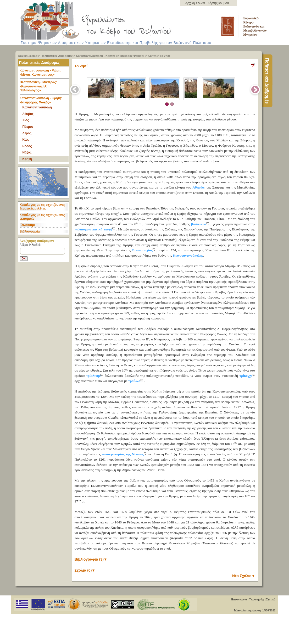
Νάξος (27, 152)
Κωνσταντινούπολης (188, 255)
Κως (26, 139)
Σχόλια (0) (85, 570)
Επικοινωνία (239, 599)
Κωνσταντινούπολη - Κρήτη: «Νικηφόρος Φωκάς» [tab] (41, 100)
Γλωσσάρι (27, 225)
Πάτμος (28, 127)
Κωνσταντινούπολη (37, 107)
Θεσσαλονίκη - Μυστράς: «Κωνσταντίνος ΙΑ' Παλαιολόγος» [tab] (44, 87)
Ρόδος (27, 146)
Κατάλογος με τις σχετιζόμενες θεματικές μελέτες (42, 206)
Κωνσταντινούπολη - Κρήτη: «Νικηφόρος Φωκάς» (110, 55)
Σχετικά (270, 599)
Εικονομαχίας (144, 250)
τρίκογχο (247, 376)
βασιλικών (200, 224)
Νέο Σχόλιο (243, 576)
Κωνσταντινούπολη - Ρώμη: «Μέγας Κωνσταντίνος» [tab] (44, 74)
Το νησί (165, 55)
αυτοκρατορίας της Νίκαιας (125, 454)
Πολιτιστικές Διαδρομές (57, 55)
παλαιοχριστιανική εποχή (95, 229)
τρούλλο (136, 381)
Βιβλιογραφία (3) (91, 559)
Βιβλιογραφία (30, 231)
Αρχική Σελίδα (195, 3)
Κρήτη (152, 55)
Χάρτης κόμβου (218, 3)
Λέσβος (28, 114)
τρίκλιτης (95, 376)
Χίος (26, 120)
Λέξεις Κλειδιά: (31, 245)
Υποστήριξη (256, 599)
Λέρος (27, 133)
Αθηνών (198, 187)
